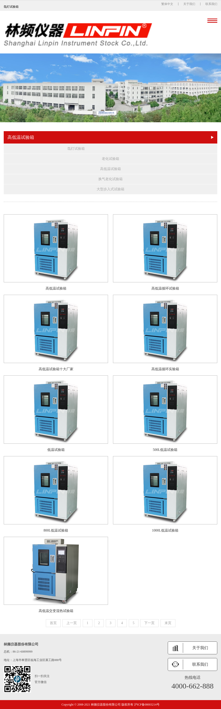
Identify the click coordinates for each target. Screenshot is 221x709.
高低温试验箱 (110, 169)
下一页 (149, 623)
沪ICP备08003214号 (147, 704)
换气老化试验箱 (110, 179)
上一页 (71, 623)
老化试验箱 (110, 159)
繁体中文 (167, 3)
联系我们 (211, 3)
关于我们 (189, 3)
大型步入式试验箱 (110, 189)
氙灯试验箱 (76, 148)
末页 (168, 623)
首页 (53, 623)
